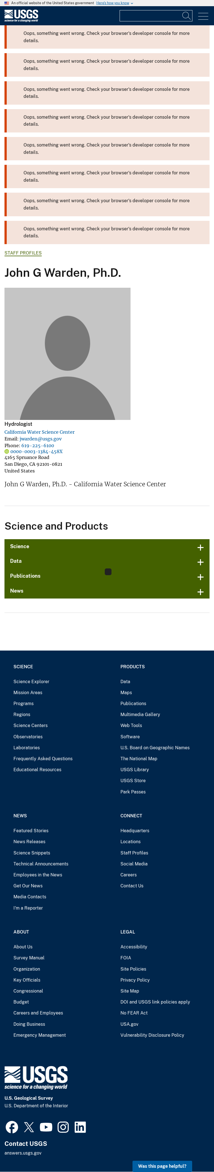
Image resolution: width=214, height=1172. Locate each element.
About (21, 932)
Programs (23, 703)
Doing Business (29, 1024)
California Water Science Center (39, 432)
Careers (128, 875)
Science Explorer (31, 681)
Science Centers (30, 725)
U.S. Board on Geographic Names (155, 747)
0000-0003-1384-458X (36, 451)
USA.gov (129, 1024)
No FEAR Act (134, 1013)
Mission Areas (27, 692)
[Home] (21, 20)
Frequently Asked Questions (43, 758)
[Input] (156, 15)
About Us (22, 947)
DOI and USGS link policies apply (155, 1002)
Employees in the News (37, 875)
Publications (25, 576)
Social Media (134, 864)
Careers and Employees (38, 1013)
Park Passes (133, 792)
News (17, 591)
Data (16, 561)
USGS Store (133, 780)
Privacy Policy (135, 980)
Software (130, 736)
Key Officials (26, 980)
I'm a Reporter (28, 908)
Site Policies (133, 969)
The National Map (138, 758)
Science (19, 546)
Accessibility (133, 947)
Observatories (28, 736)
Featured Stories (30, 830)
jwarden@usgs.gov (41, 439)
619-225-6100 (37, 445)
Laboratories (26, 747)
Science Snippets (31, 853)
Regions (21, 714)
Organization (26, 969)
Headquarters (134, 830)
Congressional (28, 991)
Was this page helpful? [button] (162, 1166)
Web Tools (131, 725)
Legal (127, 932)
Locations (130, 841)
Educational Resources (37, 769)
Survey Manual (29, 957)
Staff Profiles (23, 253)
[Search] (186, 15)
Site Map (129, 991)
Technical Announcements (40, 864)
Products (132, 666)
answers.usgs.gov (22, 1153)
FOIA (125, 957)
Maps (126, 692)
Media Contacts (29, 896)
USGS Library (134, 769)
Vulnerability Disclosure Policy (152, 1035)
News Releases (29, 841)
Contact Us (131, 885)
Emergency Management (39, 1035)
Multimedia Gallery (140, 714)
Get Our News (28, 885)
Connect (131, 815)
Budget (21, 1002)
